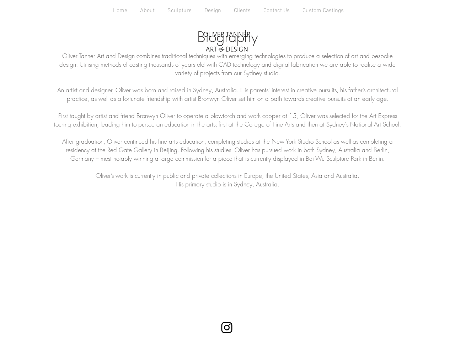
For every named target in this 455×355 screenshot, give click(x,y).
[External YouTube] (227, 248)
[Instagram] (226, 327)
